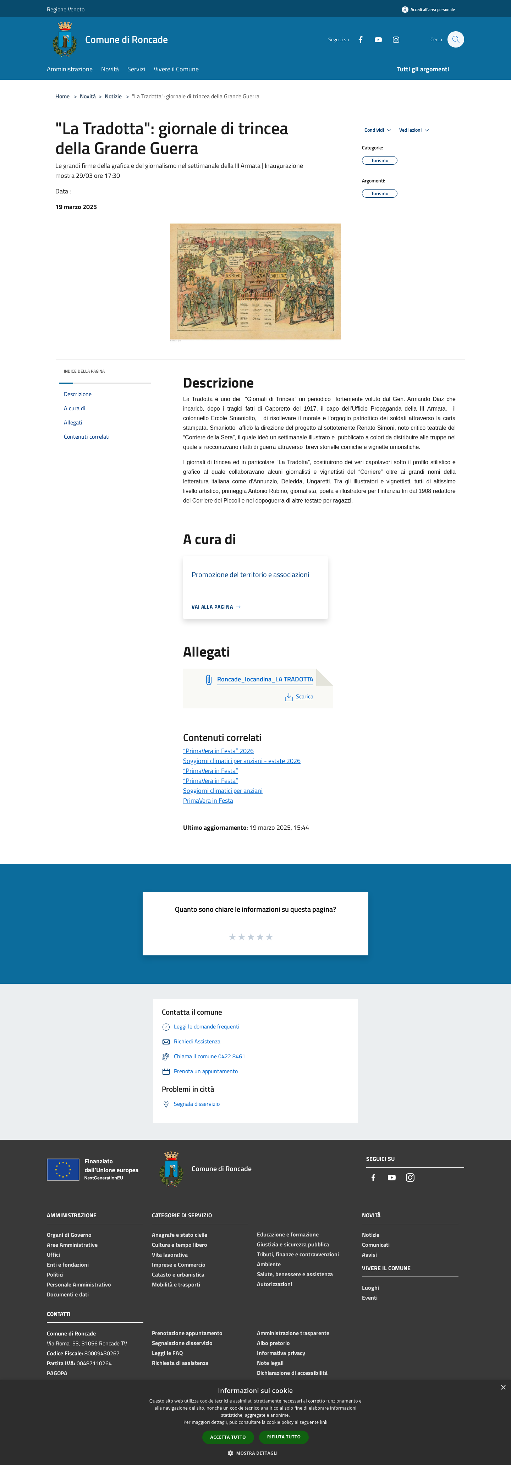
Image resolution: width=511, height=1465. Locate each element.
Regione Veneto (65, 9)
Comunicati (376, 1244)
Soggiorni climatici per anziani (223, 790)
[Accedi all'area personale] (428, 9)
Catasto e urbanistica (178, 1274)
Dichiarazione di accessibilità (292, 1372)
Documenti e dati (68, 1294)
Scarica (298, 696)
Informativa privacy (281, 1353)
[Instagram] (392, 39)
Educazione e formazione (288, 1234)
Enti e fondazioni (68, 1264)
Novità (88, 96)
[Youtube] (375, 39)
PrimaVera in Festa (208, 800)
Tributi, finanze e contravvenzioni (298, 1254)
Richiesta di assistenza (180, 1363)
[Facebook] (357, 39)
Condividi (379, 130)
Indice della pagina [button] (84, 371)
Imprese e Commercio (178, 1264)
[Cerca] (455, 39)
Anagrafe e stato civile (179, 1234)
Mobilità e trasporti (176, 1284)
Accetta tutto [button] (228, 1437)
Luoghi (370, 1287)
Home (62, 96)
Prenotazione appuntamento (187, 1333)
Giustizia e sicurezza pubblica (293, 1244)
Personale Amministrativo (79, 1284)
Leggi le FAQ (167, 1353)
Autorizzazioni (274, 1284)
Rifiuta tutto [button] (284, 1437)
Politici (55, 1274)
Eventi (370, 1297)
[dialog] (255, 1422)
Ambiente (269, 1264)
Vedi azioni (415, 130)
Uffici (53, 1254)
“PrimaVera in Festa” (210, 770)
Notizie (113, 96)
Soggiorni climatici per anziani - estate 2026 (242, 761)
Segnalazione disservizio (182, 1343)
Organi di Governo (69, 1234)
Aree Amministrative (72, 1244)
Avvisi (369, 1254)
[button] (255, 1452)
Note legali (270, 1363)
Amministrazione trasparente (293, 1333)
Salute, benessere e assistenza (295, 1274)
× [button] (503, 1387)
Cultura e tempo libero (179, 1244)
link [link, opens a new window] (324, 1422)
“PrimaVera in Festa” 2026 (218, 751)
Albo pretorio (273, 1343)
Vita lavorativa (170, 1254)
